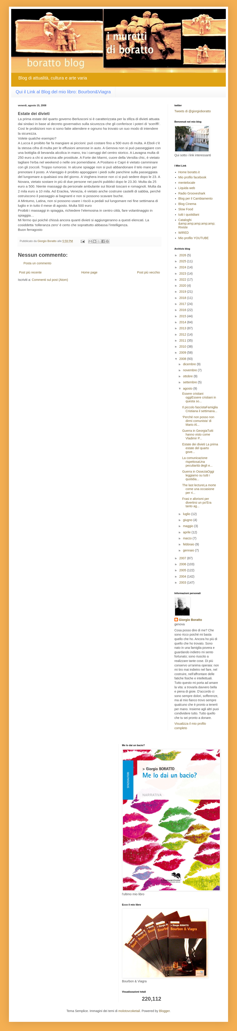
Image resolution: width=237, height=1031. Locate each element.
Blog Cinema (187, 204)
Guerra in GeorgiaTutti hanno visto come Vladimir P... (197, 434)
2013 (183, 328)
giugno (188, 520)
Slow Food (185, 209)
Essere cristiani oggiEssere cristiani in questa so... (199, 397)
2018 (183, 298)
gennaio (189, 550)
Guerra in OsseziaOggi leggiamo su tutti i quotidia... (198, 475)
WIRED (183, 232)
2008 (183, 359)
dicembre (190, 364)
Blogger (164, 1011)
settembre (190, 382)
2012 (183, 334)
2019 (183, 291)
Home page (89, 272)
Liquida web (186, 188)
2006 (183, 564)
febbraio (189, 544)
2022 (183, 279)
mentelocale (186, 182)
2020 (183, 285)
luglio (187, 514)
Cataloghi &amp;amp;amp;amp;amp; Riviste (196, 223)
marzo (188, 538)
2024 (183, 267)
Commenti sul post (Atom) (50, 280)
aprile (187, 532)
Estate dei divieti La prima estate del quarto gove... (200, 448)
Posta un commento (37, 263)
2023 (183, 273)
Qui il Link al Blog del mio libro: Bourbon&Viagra (63, 91)
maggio (188, 526)
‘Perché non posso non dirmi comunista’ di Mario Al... (198, 420)
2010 (183, 346)
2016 (183, 310)
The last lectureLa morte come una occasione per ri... (199, 489)
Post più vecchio (148, 272)
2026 (183, 255)
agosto (188, 388)
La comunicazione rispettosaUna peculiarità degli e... (197, 461)
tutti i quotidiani (188, 214)
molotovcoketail (129, 1011)
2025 (183, 261)
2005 (183, 570)
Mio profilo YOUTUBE (193, 238)
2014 (183, 322)
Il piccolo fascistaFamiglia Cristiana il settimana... (200, 409)
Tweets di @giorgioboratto (192, 111)
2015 (183, 316)
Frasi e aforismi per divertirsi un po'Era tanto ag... (197, 502)
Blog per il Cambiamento (195, 198)
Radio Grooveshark (191, 193)
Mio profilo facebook (192, 177)
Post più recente (30, 272)
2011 (183, 340)
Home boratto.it (189, 172)
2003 (183, 582)
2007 (183, 558)
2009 (183, 352)
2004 (183, 576)
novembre (190, 370)
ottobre (188, 376)
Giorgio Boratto (190, 620)
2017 (183, 304)
